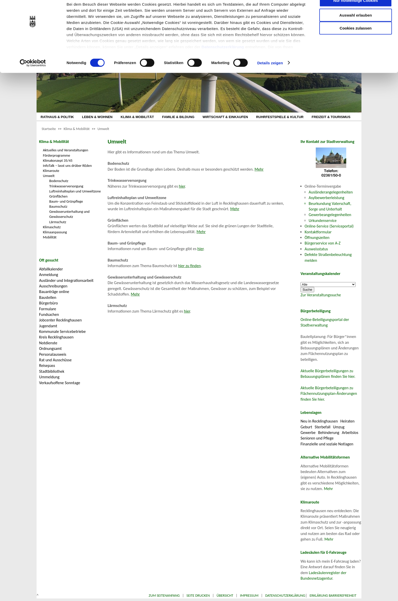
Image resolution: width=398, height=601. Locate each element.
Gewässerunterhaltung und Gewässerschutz (69, 214)
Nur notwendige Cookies (355, 14)
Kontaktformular (318, 232)
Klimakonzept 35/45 (58, 160)
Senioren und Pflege (317, 438)
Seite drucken (198, 595)
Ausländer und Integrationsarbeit (66, 280)
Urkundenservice (323, 220)
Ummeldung (49, 377)
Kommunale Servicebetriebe (62, 331)
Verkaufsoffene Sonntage (59, 382)
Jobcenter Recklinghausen (60, 320)
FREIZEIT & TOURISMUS (331, 117)
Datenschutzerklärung (223, 61)
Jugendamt (48, 325)
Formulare (47, 308)
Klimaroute (51, 170)
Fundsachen (49, 314)
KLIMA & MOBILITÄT (137, 117)
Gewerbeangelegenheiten (330, 214)
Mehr (259, 169)
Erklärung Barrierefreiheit (333, 595)
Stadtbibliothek (51, 371)
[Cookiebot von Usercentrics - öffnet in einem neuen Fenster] (33, 77)
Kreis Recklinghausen (56, 337)
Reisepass (47, 365)
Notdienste (48, 342)
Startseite (49, 128)
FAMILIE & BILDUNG (178, 117)
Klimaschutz (52, 227)
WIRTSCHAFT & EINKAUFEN (225, 117)
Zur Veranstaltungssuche (321, 295)
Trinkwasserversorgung (66, 186)
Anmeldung (48, 274)
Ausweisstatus (316, 249)
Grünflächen (58, 196)
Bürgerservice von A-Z (322, 243)
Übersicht (225, 595)
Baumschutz (58, 206)
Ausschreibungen (53, 286)
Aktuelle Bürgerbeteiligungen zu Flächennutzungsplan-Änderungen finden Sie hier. (329, 393)
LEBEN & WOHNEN (97, 117)
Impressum (249, 595)
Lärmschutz (57, 222)
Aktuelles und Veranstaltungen (65, 150)
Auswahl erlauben (355, 29)
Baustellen (47, 297)
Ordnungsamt (50, 348)
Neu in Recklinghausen (319, 421)
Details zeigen (270, 77)
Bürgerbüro (48, 303)
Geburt (306, 427)
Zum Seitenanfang (164, 595)
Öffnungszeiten (317, 237)
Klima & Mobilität (77, 128)
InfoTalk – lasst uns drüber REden (67, 165)
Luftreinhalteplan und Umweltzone (75, 191)
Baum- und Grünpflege (66, 201)
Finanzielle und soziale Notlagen (327, 444)
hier (182, 186)
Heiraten (347, 421)
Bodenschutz (58, 180)
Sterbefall (322, 427)
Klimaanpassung (55, 232)
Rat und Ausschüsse (55, 360)
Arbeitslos (350, 432)
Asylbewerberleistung (326, 197)
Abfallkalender (51, 269)
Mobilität (50, 237)
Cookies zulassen (356, 42)
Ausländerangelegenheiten (331, 192)
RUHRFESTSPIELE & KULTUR (280, 117)
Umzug (338, 427)
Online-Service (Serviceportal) (329, 226)
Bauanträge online (54, 291)
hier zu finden (189, 265)
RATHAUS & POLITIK (57, 117)
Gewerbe (308, 432)
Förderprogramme (56, 155)
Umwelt (103, 128)
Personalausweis (52, 354)
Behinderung (328, 432)
